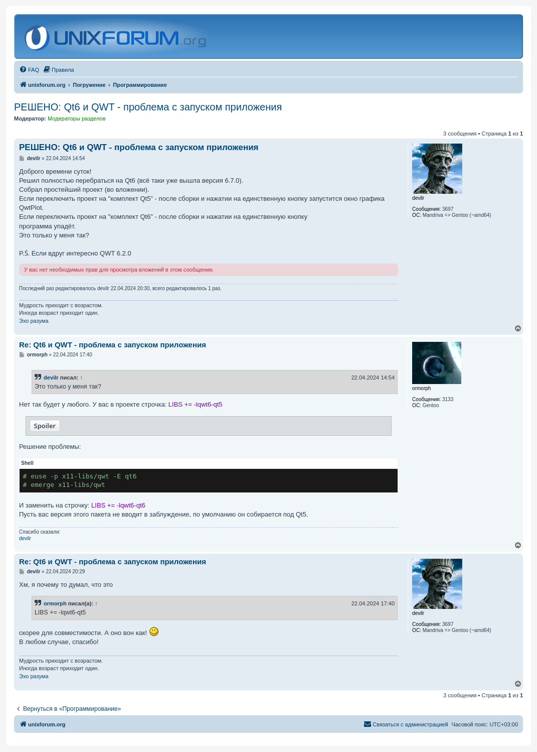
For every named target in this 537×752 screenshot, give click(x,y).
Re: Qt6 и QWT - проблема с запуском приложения (112, 344)
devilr (51, 377)
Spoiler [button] (45, 425)
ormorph (55, 603)
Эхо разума (34, 321)
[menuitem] (29, 70)
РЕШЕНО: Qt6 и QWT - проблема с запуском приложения (148, 106)
